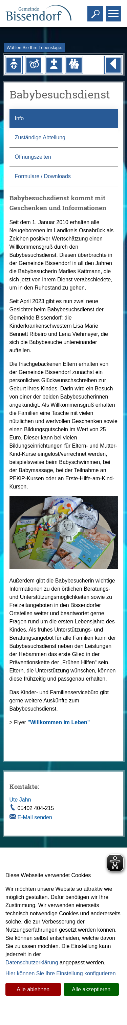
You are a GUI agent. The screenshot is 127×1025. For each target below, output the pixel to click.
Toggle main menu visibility (114, 10)
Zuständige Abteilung (40, 137)
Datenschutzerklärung (31, 962)
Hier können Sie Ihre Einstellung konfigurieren (60, 973)
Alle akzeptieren (91, 989)
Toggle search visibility (96, 10)
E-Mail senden (35, 817)
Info (19, 118)
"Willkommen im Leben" (58, 722)
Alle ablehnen (33, 989)
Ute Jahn (20, 800)
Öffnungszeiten (33, 157)
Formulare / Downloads (43, 176)
